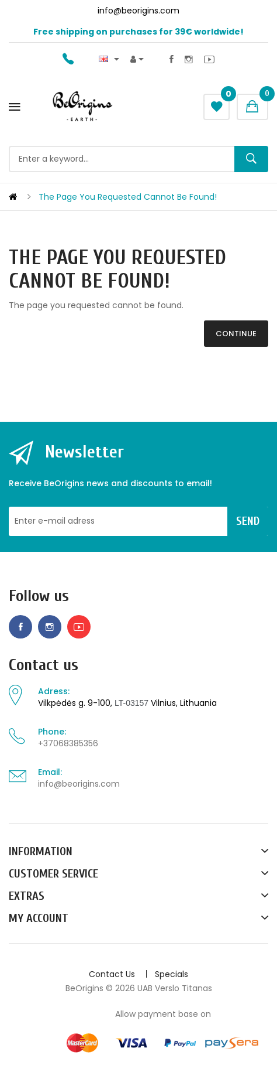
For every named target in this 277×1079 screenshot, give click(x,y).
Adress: (54, 691)
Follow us (39, 596)
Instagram (189, 59)
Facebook (171, 59)
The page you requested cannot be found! (128, 197)
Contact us (43, 665)
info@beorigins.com (79, 784)
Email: (50, 772)
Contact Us (112, 974)
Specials (171, 974)
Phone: (52, 732)
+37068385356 (68, 743)
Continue (236, 333)
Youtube (209, 59)
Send (247, 521)
